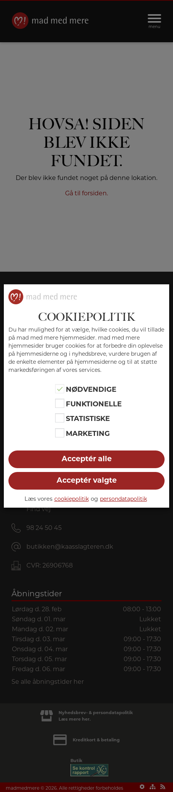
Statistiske (88, 418)
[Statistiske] (59, 417)
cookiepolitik (71, 498)
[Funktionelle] (59, 403)
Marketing (88, 433)
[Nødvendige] (59, 388)
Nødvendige (91, 389)
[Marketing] (59, 432)
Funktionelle (94, 404)
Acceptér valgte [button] (87, 480)
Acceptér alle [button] (87, 458)
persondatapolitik (123, 498)
